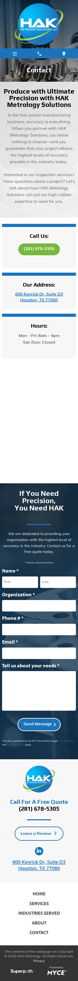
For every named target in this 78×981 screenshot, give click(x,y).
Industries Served (39, 913)
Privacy (39, 961)
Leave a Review (36, 834)
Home (39, 894)
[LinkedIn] (39, 851)
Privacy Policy (66, 741)
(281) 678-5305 (39, 249)
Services (39, 903)
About (39, 923)
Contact (39, 932)
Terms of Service (15, 745)
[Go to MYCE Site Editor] (56, 972)
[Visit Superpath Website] (21, 972)
